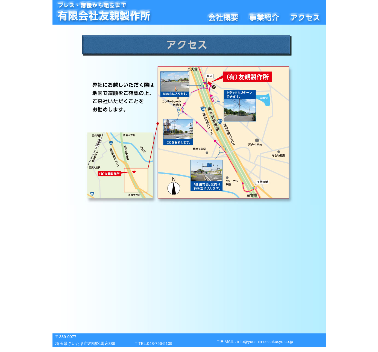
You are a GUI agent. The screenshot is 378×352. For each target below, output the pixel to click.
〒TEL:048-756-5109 (153, 343)
